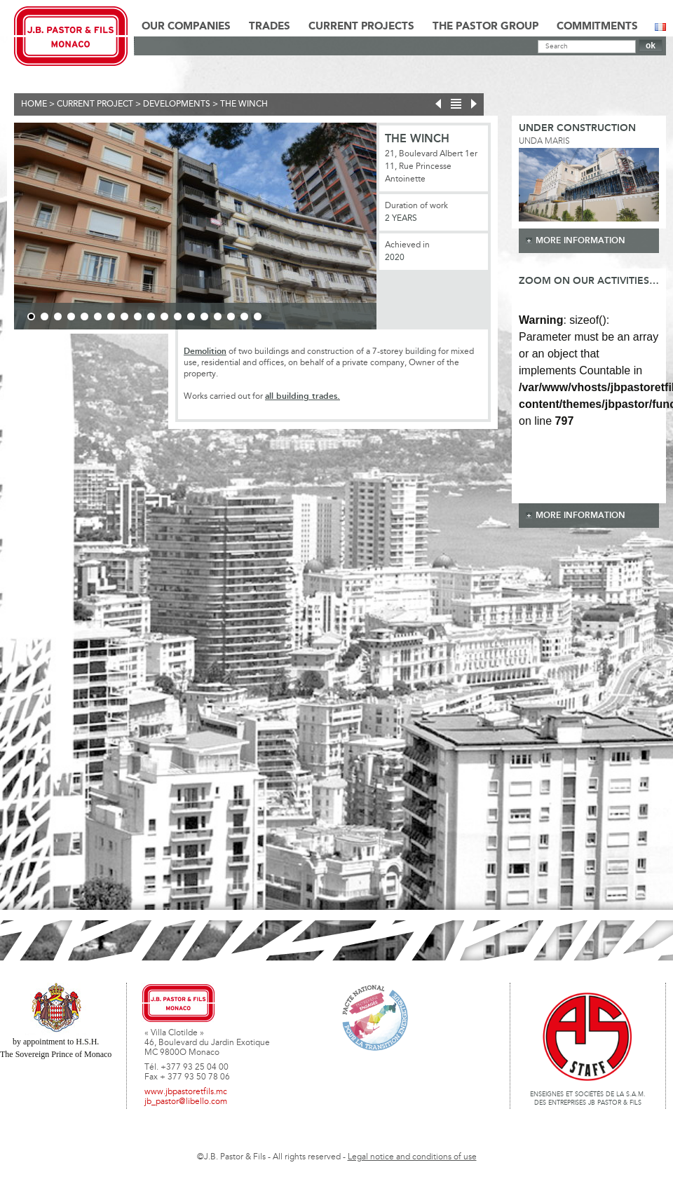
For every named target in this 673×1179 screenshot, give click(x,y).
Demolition (205, 351)
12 (178, 316)
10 (151, 316)
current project (95, 104)
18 (257, 316)
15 (218, 316)
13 (191, 316)
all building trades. (302, 396)
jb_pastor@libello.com (185, 1102)
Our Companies (186, 26)
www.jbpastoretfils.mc (185, 1092)
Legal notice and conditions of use (412, 1157)
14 (204, 316)
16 (231, 316)
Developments (176, 104)
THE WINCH (244, 104)
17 (244, 316)
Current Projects (361, 26)
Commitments (597, 26)
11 (164, 316)
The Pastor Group (485, 26)
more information (580, 240)
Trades (269, 26)
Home (34, 104)
